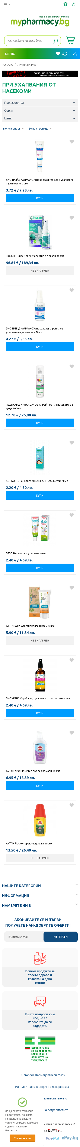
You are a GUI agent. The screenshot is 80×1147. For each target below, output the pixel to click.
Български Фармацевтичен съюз (42, 1075)
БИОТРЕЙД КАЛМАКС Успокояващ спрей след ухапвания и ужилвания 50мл (34, 330)
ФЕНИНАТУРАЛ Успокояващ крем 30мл (30, 626)
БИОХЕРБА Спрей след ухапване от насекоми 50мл (38, 698)
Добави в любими (71, 141)
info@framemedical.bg (74, 4)
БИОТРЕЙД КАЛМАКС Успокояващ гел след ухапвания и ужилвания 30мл (40, 181)
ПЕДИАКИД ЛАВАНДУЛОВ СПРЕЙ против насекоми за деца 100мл (39, 406)
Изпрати (61, 936)
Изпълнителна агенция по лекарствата (42, 1086)
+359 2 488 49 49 (66, 4)
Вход (74, 53)
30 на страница (40, 129)
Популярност (13, 129)
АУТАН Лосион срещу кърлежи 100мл (29, 843)
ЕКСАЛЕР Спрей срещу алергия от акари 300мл (35, 256)
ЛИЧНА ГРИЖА (26, 64)
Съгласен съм (22, 1138)
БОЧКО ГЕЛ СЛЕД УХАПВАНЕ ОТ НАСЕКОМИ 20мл (37, 480)
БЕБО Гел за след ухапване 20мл (26, 553)
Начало (8, 64)
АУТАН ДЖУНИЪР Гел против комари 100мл (33, 771)
